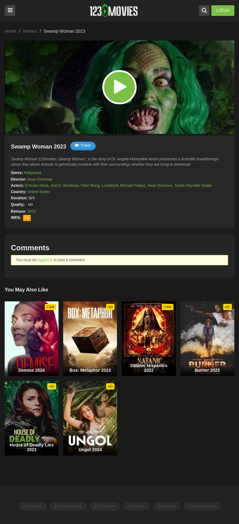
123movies (32, 506)
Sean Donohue (39, 179)
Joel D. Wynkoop (64, 185)
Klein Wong (90, 185)
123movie (136, 506)
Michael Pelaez (132, 185)
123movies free (68, 506)
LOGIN (223, 10)
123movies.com (202, 506)
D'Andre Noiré (36, 185)
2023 (31, 211)
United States (38, 192)
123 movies (105, 506)
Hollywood (32, 173)
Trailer (83, 145)
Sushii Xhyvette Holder (193, 185)
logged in (45, 260)
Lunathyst (110, 185)
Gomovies (167, 506)
